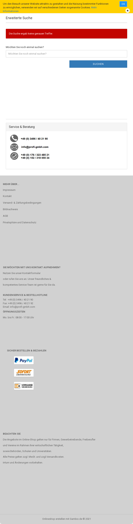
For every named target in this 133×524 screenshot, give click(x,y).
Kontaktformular (31, 273)
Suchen (98, 64)
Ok (123, 4)
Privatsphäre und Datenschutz (19, 222)
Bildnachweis (10, 209)
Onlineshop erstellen (53, 518)
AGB (5, 215)
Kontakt (7, 196)
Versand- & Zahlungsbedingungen (22, 202)
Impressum (9, 189)
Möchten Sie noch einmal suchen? (25, 47)
